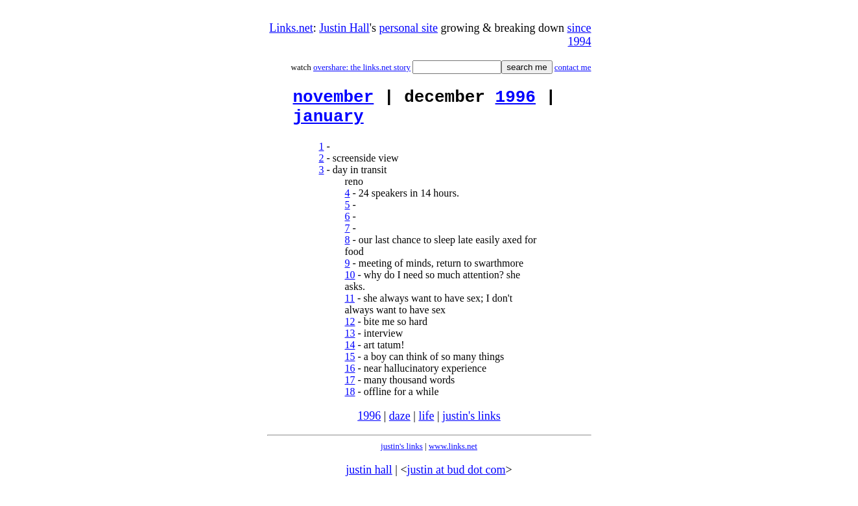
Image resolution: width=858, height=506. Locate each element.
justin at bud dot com (456, 477)
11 (350, 305)
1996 (515, 99)
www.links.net (453, 454)
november (333, 99)
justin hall (369, 477)
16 (350, 375)
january (328, 122)
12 (350, 329)
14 (350, 352)
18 (350, 399)
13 (350, 340)
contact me (572, 67)
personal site (408, 27)
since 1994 (579, 34)
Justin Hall (344, 27)
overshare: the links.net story (362, 67)
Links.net (291, 27)
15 (350, 364)
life (426, 423)
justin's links (471, 423)
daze (400, 423)
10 (350, 282)
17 (350, 387)
